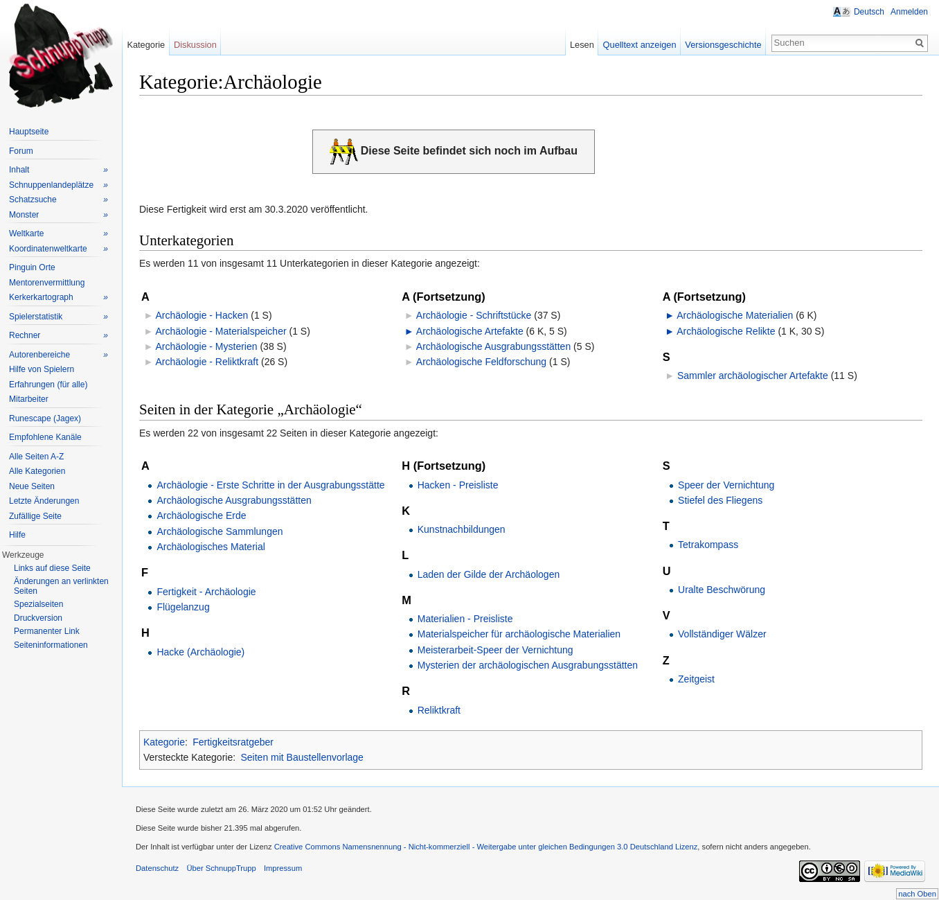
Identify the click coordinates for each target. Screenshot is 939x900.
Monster (58, 215)
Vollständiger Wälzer (722, 633)
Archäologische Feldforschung (481, 361)
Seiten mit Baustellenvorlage (301, 757)
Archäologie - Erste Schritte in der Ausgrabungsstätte (270, 485)
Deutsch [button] (869, 12)
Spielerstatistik (58, 317)
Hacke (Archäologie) (200, 652)
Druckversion (38, 618)
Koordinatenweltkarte (58, 249)
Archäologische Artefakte (470, 331)
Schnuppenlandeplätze (58, 185)
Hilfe (17, 535)
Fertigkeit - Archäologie (206, 591)
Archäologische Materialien (735, 315)
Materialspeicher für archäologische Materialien (519, 633)
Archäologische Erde (201, 515)
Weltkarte (58, 234)
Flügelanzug (182, 606)
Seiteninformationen (51, 645)
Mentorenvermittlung (46, 283)
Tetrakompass (708, 544)
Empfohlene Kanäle (45, 437)
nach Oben (917, 894)
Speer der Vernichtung (726, 485)
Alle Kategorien (37, 471)
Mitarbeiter (28, 399)
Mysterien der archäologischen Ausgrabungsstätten (528, 665)
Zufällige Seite (35, 516)
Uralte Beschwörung (721, 589)
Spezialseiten (38, 604)
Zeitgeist (696, 679)
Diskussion (195, 44)
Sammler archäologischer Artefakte (752, 375)
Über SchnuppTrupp (221, 868)
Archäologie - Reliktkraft (206, 361)
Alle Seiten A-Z (36, 456)
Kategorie (164, 742)
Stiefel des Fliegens (720, 500)
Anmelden (909, 12)
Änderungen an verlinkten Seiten (61, 586)
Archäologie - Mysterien (206, 346)
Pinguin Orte (32, 267)
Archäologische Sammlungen (219, 531)
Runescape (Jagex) (45, 418)
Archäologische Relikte (726, 331)
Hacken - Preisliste (458, 485)
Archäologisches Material (210, 546)
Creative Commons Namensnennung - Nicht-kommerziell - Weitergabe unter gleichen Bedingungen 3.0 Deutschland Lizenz (486, 846)
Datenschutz (157, 868)
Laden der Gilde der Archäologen (489, 574)
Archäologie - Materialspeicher (220, 331)
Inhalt (58, 170)
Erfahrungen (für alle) (48, 384)
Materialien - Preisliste (465, 618)
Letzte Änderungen (44, 501)
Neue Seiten (32, 486)
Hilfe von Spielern (41, 369)
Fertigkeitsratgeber (233, 742)
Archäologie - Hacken (201, 315)
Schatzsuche (58, 200)
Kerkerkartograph (58, 297)
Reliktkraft (439, 710)
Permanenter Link (47, 631)
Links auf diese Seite (52, 568)
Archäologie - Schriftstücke (474, 315)
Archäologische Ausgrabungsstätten (493, 346)
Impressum (283, 868)
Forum (21, 151)
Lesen (582, 44)
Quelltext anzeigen (640, 44)
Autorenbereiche (58, 355)
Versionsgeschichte (723, 44)
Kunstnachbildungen (462, 529)
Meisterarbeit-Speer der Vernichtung (495, 649)
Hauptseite (28, 131)
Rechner (58, 335)
